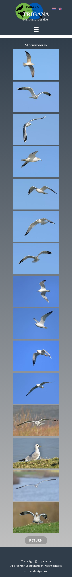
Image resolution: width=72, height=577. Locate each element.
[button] (36, 64)
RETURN (36, 540)
